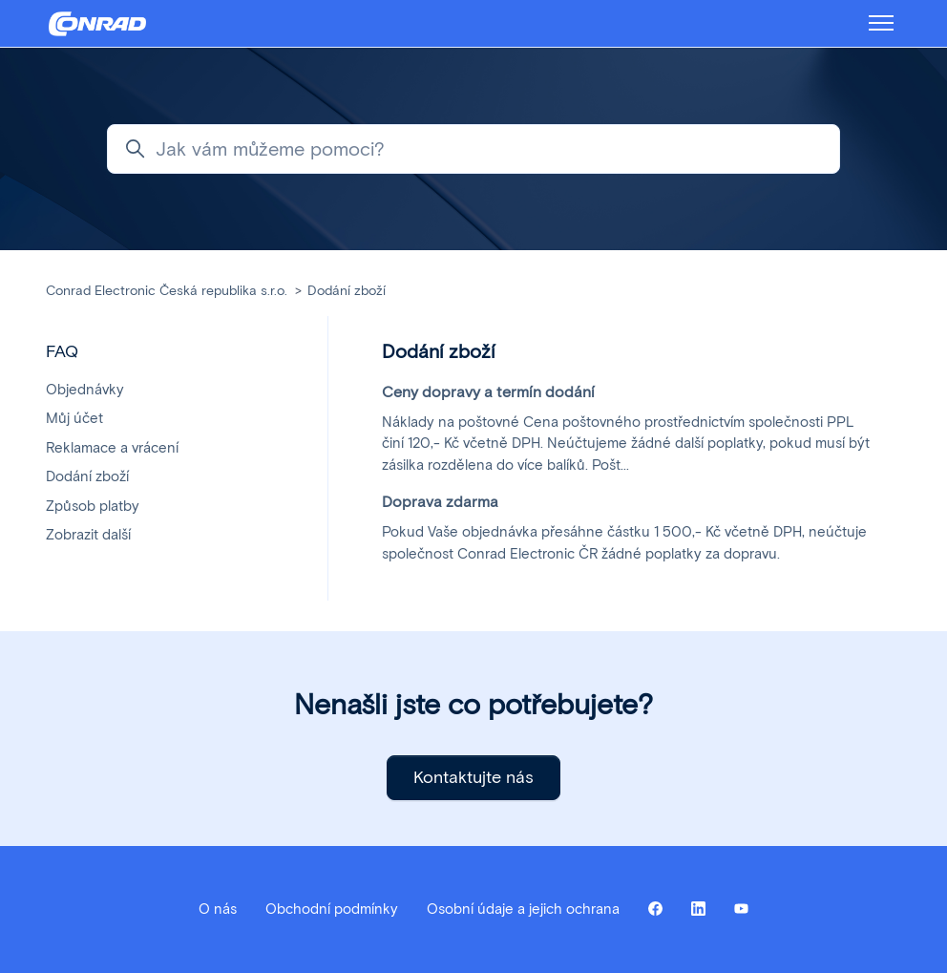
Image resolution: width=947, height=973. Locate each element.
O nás (218, 909)
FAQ (62, 351)
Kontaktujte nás (473, 777)
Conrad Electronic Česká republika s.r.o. (166, 291)
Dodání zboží (346, 291)
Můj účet (74, 418)
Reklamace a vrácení (112, 447)
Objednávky (85, 389)
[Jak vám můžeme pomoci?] (473, 149)
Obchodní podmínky (331, 909)
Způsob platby (92, 506)
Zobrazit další (88, 534)
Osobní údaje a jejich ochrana (523, 909)
